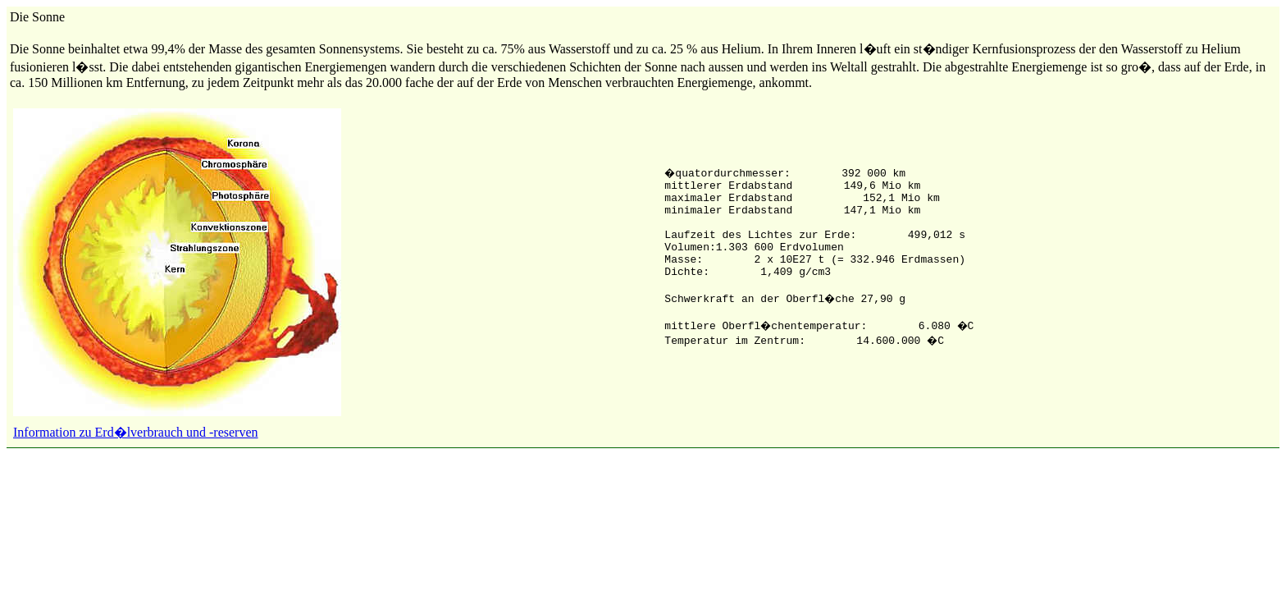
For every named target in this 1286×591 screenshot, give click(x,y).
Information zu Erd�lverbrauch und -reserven (135, 432)
